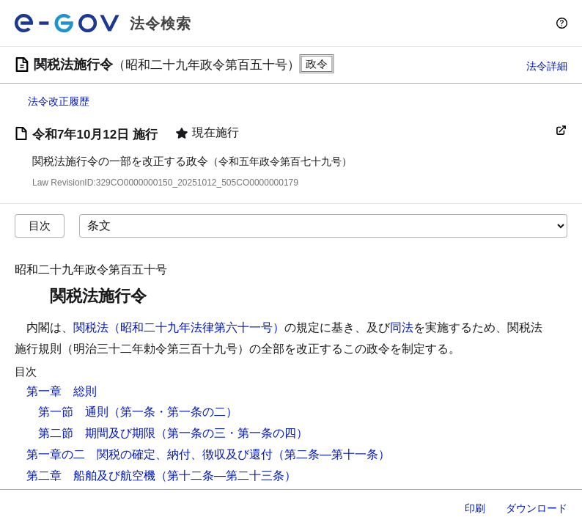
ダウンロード (536, 508)
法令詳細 (546, 66)
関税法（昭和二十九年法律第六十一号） (178, 327)
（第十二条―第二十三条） (225, 475)
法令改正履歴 (58, 101)
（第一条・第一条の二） (172, 412)
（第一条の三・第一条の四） (231, 433)
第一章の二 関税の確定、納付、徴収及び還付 (149, 454)
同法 (401, 327)
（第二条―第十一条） (331, 454)
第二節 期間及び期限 (96, 433)
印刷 (475, 508)
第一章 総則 (61, 391)
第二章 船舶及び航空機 (90, 475)
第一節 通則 (73, 412)
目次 (40, 225)
